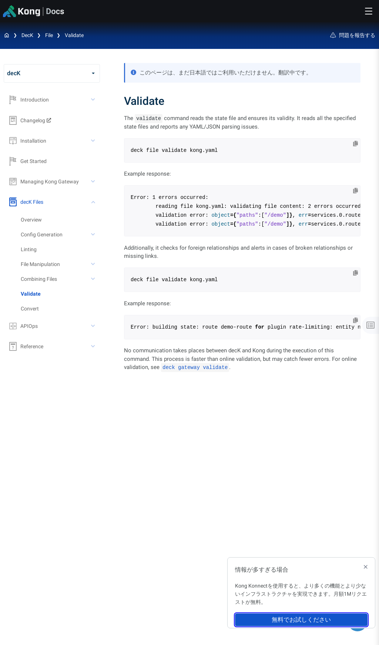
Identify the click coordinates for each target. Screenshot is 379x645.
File (49, 35)
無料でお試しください (301, 619)
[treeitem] (60, 293)
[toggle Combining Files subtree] (93, 279)
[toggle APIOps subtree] (93, 326)
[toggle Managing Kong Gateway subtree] (93, 181)
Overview (31, 220)
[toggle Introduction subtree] (93, 100)
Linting (29, 249)
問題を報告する (352, 35)
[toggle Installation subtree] (93, 141)
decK (27, 35)
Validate (74, 35)
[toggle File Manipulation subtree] (93, 264)
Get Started (28, 161)
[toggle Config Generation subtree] (93, 234)
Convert (30, 309)
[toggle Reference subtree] (93, 346)
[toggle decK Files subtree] (93, 202)
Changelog (27, 120)
